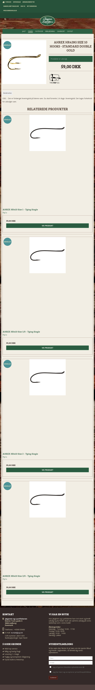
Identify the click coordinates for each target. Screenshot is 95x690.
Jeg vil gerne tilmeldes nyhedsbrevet (68, 666)
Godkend (53, 677)
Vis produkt (47, 225)
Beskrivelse (7, 93)
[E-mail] (71, 662)
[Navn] (71, 658)
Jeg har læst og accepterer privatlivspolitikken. (72, 672)
